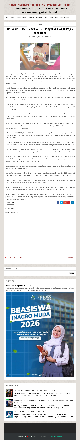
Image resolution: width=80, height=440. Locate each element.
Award (12, 18)
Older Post (69, 258)
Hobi (56, 18)
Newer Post (11, 257)
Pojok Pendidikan (22, 18)
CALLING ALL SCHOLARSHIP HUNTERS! (29, 412)
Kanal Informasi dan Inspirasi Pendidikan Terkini (40, 5)
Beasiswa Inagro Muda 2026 (18, 285)
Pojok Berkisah (64, 18)
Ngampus (31, 18)
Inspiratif (39, 18)
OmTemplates (35, 436)
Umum (46, 18)
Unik (51, 18)
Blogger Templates (56, 436)
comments (47, 37)
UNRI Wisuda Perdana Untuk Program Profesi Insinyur (34, 390)
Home (6, 18)
